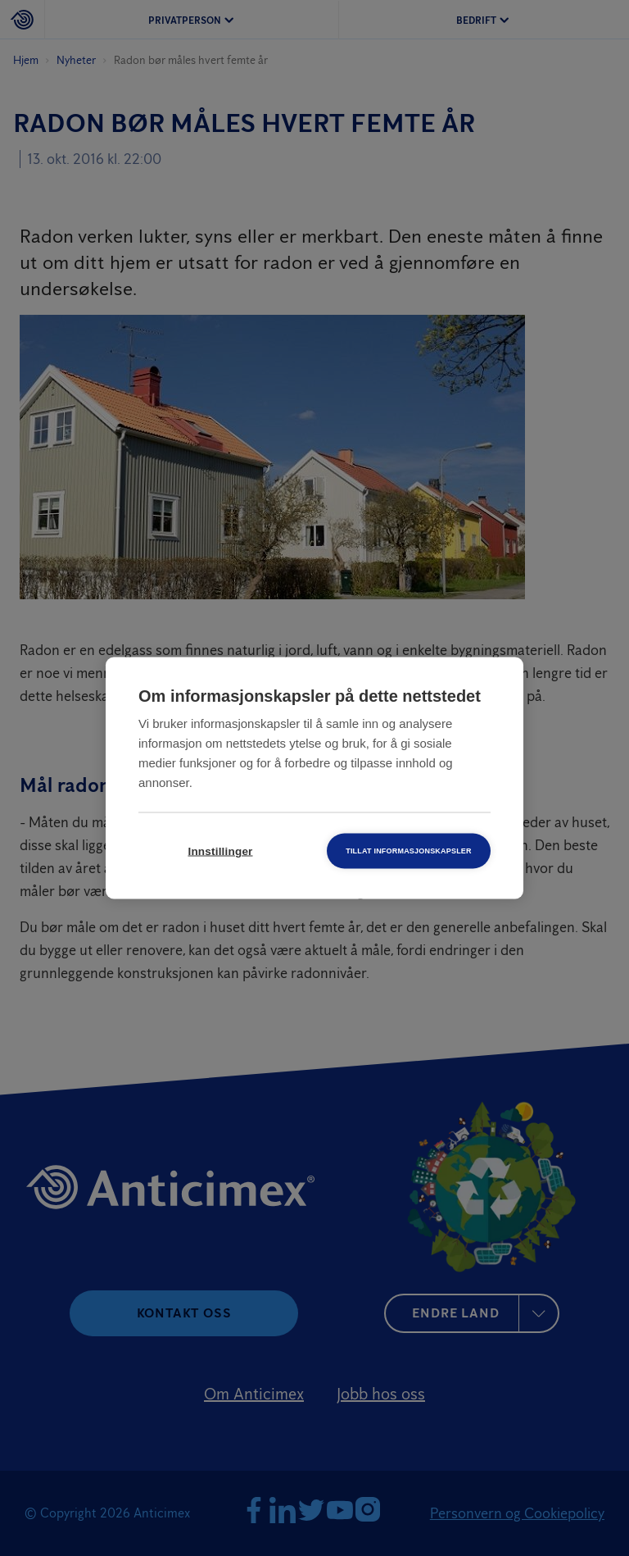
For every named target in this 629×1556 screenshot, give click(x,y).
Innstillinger (220, 851)
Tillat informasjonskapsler (409, 851)
